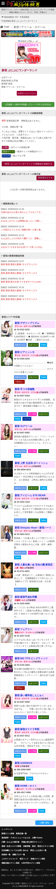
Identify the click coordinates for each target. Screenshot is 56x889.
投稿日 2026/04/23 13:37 (28, 263)
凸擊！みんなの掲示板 (10, 842)
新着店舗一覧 (21, 833)
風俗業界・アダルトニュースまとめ (15, 838)
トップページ (6, 829)
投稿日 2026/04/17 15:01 (28, 298)
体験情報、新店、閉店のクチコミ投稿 (38, 846)
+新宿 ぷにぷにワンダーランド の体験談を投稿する (28, 164)
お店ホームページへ (26, 93)
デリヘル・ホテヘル (33, 27)
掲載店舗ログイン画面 (10, 863)
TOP (4, 27)
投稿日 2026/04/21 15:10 (28, 289)
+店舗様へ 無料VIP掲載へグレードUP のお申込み (28, 104)
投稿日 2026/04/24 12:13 (28, 237)
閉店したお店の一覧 (38, 850)
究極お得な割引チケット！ (32, 842)
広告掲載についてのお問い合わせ (14, 850)
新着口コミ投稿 (7, 833)
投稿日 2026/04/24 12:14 (28, 228)
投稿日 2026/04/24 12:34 (28, 211)
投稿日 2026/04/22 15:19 (28, 280)
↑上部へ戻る (44, 823)
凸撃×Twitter (37, 838)
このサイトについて (9, 859)
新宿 (16, 27)
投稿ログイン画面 (38, 859)
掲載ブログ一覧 (18, 855)
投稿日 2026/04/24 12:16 (28, 220)
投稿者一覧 (5, 855)
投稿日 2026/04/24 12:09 (28, 246)
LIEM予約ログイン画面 (30, 863)
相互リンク (24, 859)
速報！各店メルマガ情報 (11, 846)
